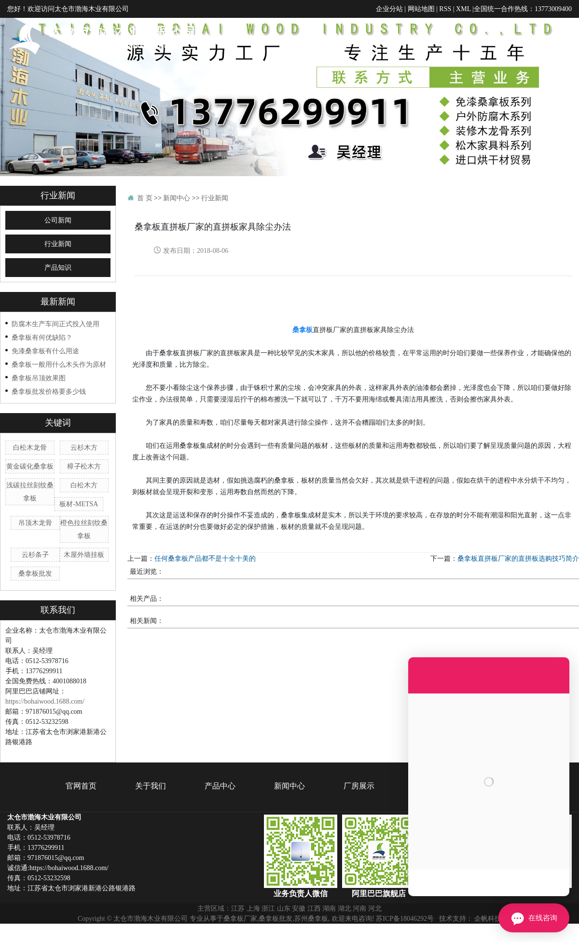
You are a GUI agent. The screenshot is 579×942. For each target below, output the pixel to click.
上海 (253, 908)
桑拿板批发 (35, 573)
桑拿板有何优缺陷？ (42, 337)
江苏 (238, 908)
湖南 (329, 908)
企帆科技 (487, 918)
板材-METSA (78, 503)
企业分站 (389, 8)
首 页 (144, 197)
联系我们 (556, 83)
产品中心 (394, 38)
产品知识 (57, 267)
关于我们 (344, 38)
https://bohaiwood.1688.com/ (44, 701)
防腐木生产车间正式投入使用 (55, 323)
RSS (445, 8)
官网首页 (293, 38)
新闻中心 (445, 38)
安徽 (298, 908)
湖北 (344, 908)
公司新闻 (57, 220)
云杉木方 (83, 447)
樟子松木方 (84, 466)
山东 (283, 908)
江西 (314, 908)
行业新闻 (57, 244)
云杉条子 (35, 554)
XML (463, 8)
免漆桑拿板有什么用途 (45, 350)
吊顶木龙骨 (35, 522)
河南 (359, 908)
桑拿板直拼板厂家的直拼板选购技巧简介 (518, 558)
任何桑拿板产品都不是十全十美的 (205, 558)
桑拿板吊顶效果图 (39, 377)
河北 (375, 908)
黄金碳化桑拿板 (30, 466)
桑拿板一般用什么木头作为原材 (59, 364)
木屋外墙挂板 (84, 554)
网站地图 (421, 8)
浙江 (268, 908)
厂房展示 (496, 38)
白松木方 (83, 485)
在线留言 (546, 38)
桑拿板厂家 (240, 918)
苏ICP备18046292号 (405, 918)
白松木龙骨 (30, 447)
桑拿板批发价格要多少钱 (49, 391)
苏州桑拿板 (311, 918)
